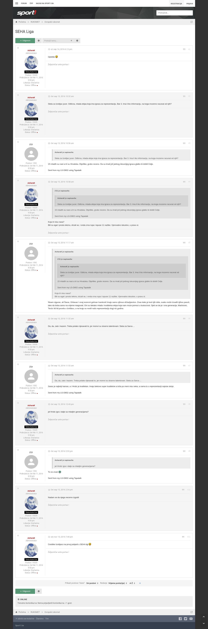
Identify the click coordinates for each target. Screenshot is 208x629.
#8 (189, 404)
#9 (189, 451)
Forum (24, 3)
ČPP (31, 3)
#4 (189, 182)
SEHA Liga (24, 31)
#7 (189, 366)
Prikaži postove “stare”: (82, 583)
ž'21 (31, 144)
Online (23, 599)
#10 (188, 490)
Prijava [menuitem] (189, 3)
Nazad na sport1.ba (45, 3)
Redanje (114, 583)
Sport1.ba (19, 625)
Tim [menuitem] (47, 618)
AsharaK (31, 50)
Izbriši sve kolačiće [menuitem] (24, 618)
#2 (189, 96)
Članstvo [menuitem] (40, 618)
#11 (188, 537)
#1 (189, 49)
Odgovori (25, 40)
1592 (35, 163)
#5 (189, 243)
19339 (34, 75)
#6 (189, 318)
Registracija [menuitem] (176, 3)
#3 (189, 143)
